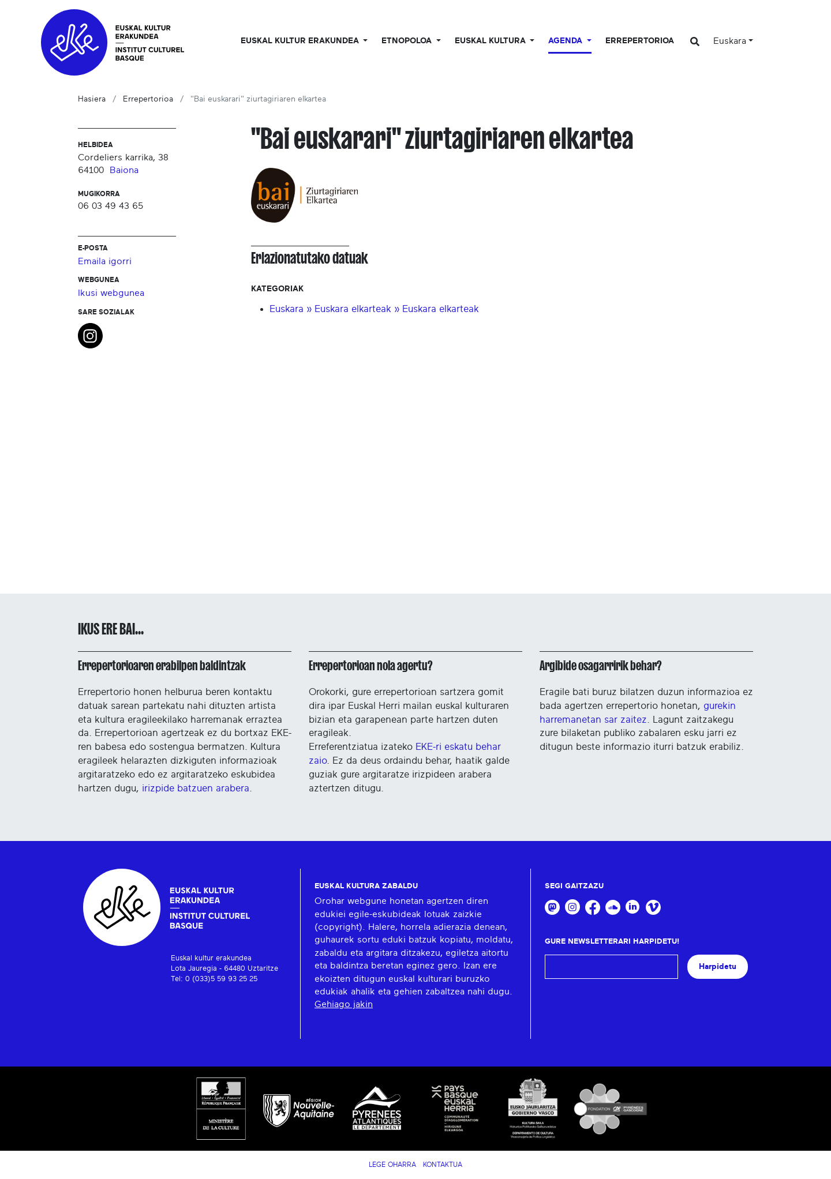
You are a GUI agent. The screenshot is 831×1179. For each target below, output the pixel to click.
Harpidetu (717, 966)
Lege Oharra (392, 1164)
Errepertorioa (639, 41)
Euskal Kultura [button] (491, 41)
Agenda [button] (566, 41)
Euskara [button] (729, 41)
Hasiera (92, 99)
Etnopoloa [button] (407, 41)
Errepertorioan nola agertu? (370, 666)
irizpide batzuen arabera (195, 788)
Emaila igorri (105, 261)
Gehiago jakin (344, 1004)
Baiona (124, 170)
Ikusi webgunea (111, 293)
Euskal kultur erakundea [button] (301, 41)
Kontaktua (442, 1164)
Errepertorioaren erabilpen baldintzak (162, 666)
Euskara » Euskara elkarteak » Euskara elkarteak (374, 309)
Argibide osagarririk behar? (600, 666)
